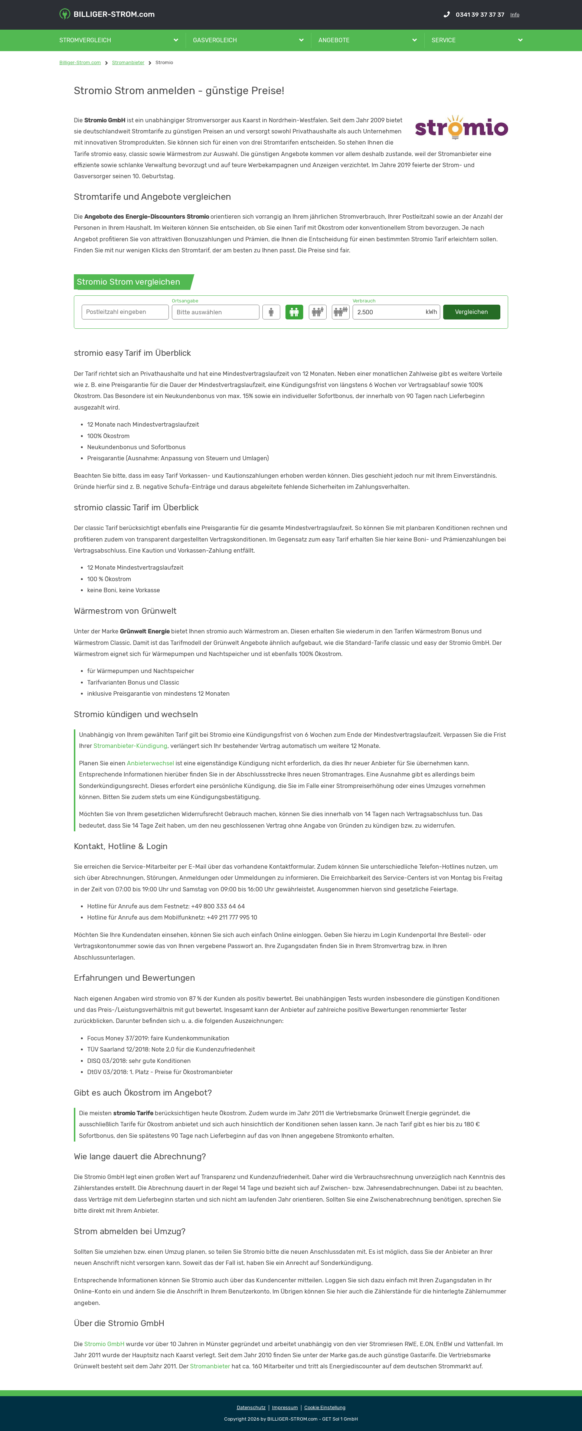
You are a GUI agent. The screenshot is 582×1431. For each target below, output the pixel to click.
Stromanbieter (210, 1366)
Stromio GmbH (104, 1344)
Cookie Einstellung (325, 1407)
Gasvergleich (215, 40)
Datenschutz (251, 1407)
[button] (125, 312)
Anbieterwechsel (150, 763)
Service (444, 40)
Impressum (285, 1407)
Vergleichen (471, 311)
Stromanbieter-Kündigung (130, 745)
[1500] (271, 312)
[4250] (341, 312)
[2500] (294, 312)
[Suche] (215, 312)
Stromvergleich (85, 40)
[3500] (318, 312)
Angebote (334, 40)
